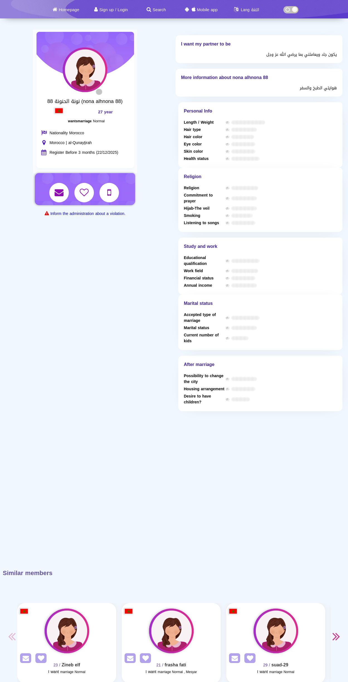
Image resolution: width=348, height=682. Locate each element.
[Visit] (66, 631)
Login (123, 10)
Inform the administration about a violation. (87, 213)
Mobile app (207, 10)
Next (336, 636)
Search (159, 10)
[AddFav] (40, 659)
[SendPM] (24, 659)
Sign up (106, 10)
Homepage (69, 10)
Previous (12, 636)
